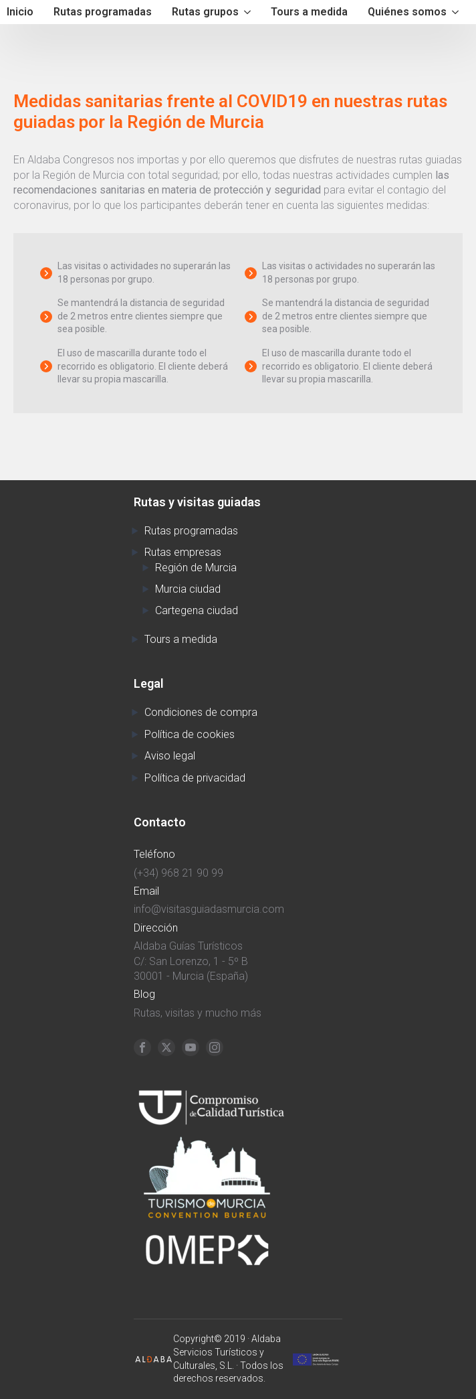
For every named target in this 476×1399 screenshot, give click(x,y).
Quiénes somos (407, 11)
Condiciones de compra (200, 712)
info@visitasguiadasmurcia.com (209, 909)
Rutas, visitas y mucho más (197, 1013)
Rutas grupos (205, 11)
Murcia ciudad (188, 589)
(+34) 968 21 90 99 (178, 873)
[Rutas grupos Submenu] (248, 12)
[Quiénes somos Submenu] (456, 12)
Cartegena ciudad (196, 610)
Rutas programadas (102, 11)
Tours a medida (309, 11)
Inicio (20, 11)
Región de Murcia (196, 567)
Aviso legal (169, 755)
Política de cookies (189, 734)
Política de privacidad (194, 777)
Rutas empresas (182, 552)
